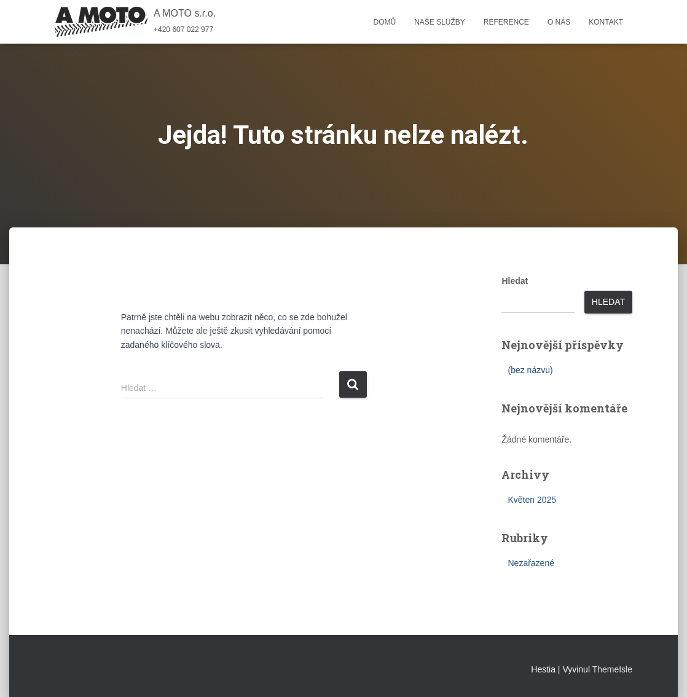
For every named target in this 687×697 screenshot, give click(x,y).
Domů (384, 22)
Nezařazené (531, 563)
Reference (506, 22)
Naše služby (439, 22)
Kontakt (606, 22)
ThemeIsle (612, 669)
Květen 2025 (532, 500)
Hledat (514, 281)
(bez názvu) (530, 370)
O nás (559, 22)
